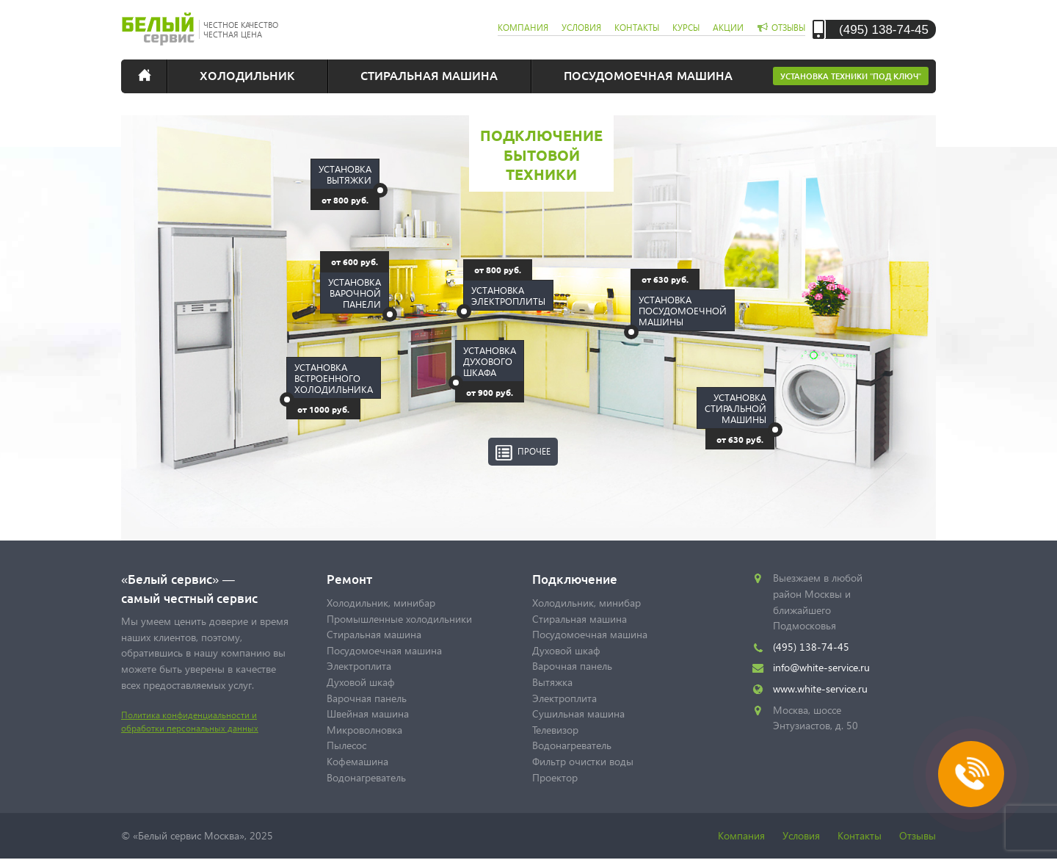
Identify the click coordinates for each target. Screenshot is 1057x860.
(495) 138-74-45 (884, 29)
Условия (801, 835)
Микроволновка (364, 730)
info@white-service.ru (821, 667)
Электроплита (359, 666)
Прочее (534, 451)
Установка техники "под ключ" (850, 76)
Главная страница (154, 75)
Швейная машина (368, 713)
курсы (686, 27)
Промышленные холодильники (399, 619)
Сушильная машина (578, 713)
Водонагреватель (366, 777)
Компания (741, 835)
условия (581, 27)
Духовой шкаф (361, 682)
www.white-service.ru (820, 688)
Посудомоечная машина (648, 75)
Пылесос (346, 745)
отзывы (788, 27)
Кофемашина (357, 761)
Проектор (555, 777)
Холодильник (247, 75)
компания (523, 27)
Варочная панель (367, 698)
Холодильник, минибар (381, 603)
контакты (636, 27)
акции (728, 27)
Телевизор (555, 730)
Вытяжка (552, 682)
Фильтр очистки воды (582, 761)
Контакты (860, 835)
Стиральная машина (429, 75)
